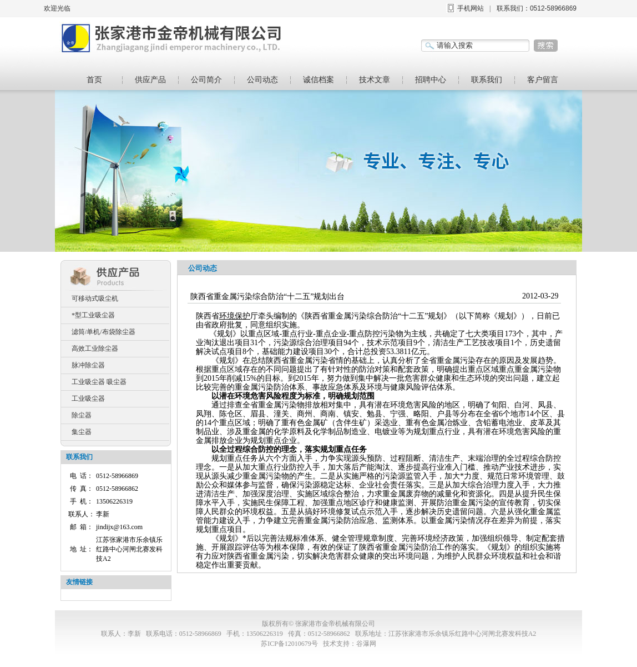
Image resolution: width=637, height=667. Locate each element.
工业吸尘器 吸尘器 (99, 382)
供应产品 (150, 80)
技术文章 (374, 80)
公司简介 (206, 80)
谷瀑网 (366, 644)
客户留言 (542, 80)
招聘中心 (430, 80)
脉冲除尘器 (88, 365)
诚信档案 (318, 80)
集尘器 (82, 432)
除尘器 (82, 415)
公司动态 (262, 80)
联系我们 (486, 80)
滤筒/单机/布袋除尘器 (103, 332)
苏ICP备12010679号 (289, 644)
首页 (94, 80)
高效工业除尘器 (95, 348)
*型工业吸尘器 (93, 315)
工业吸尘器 (88, 398)
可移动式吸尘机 (95, 298)
